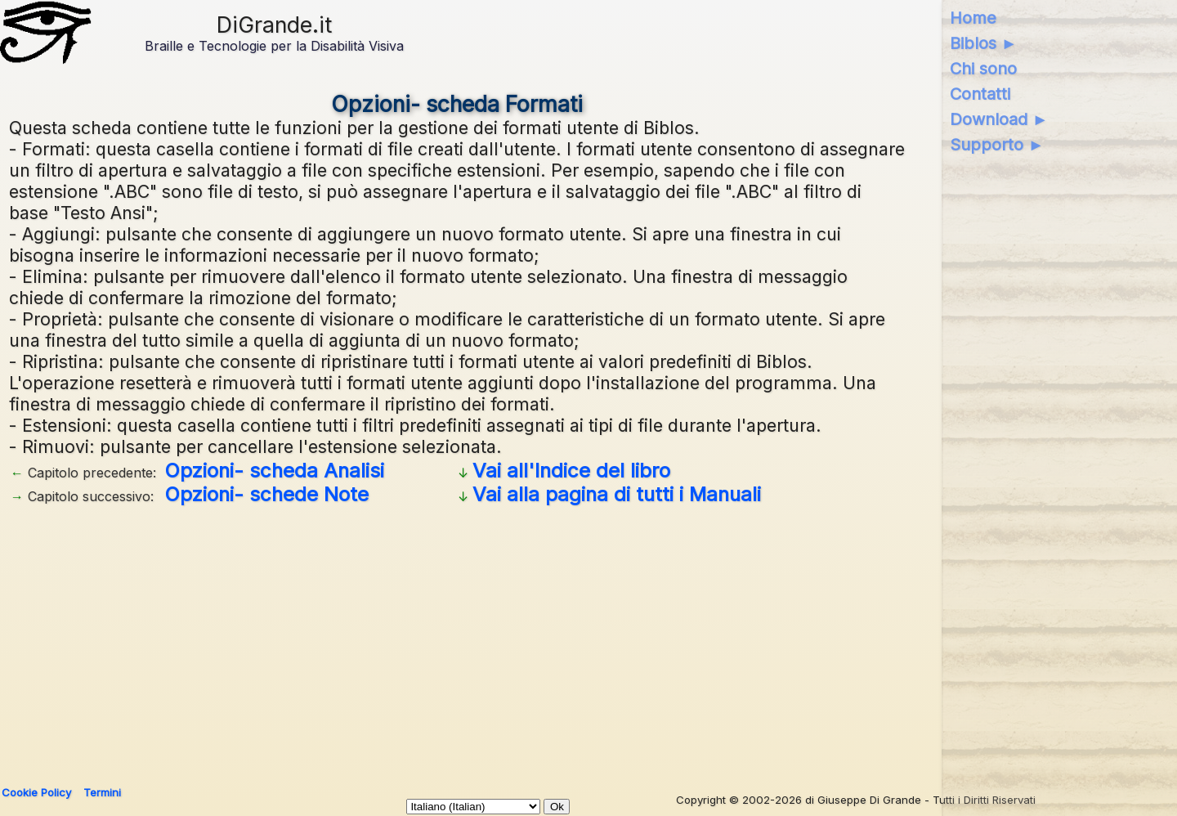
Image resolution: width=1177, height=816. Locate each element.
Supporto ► (997, 145)
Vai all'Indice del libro (571, 470)
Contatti (980, 94)
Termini (102, 792)
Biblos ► (984, 43)
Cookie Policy (36, 792)
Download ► (999, 119)
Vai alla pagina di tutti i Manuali (616, 494)
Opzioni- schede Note (267, 494)
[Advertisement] (457, 639)
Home (973, 18)
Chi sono (983, 68)
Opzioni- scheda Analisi (274, 470)
